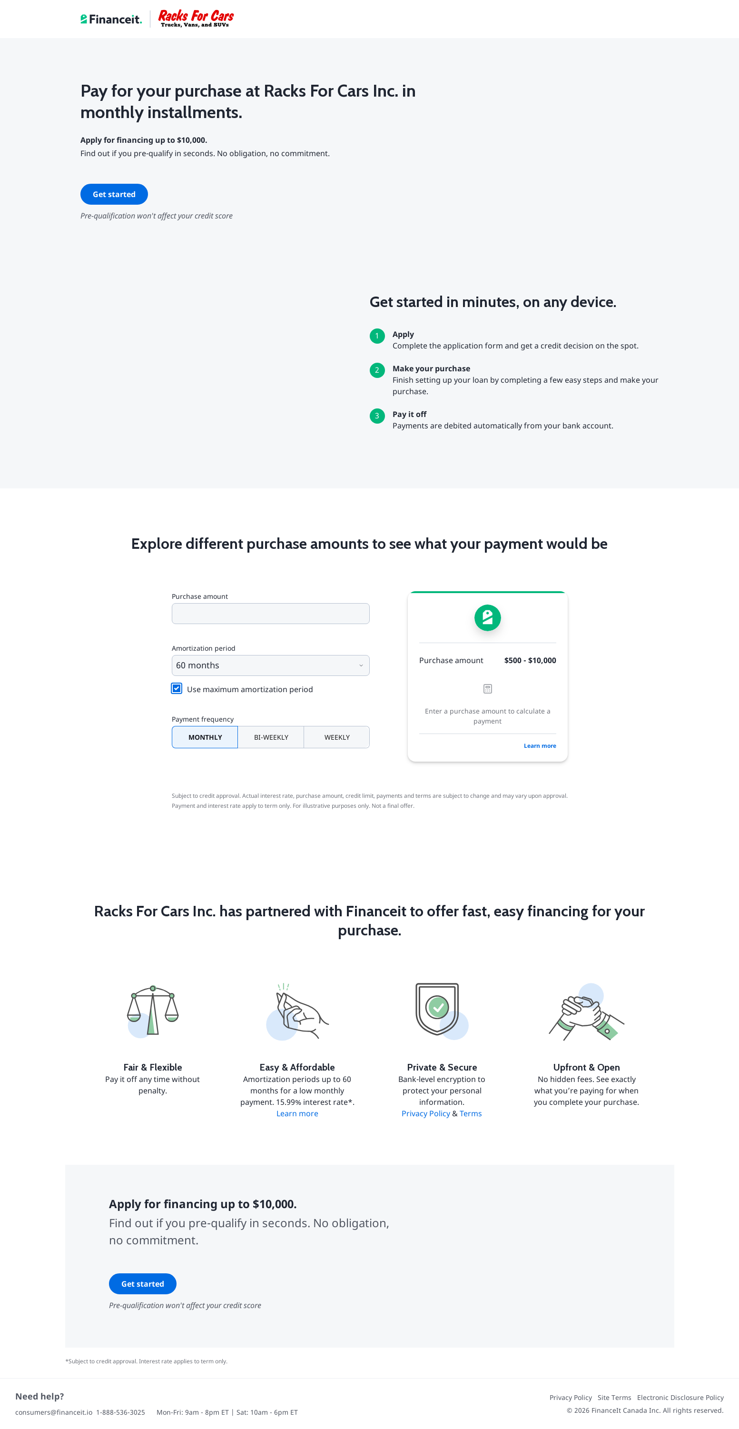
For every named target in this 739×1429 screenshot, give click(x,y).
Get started (114, 194)
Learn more (540, 746)
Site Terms (614, 1397)
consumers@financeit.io (53, 1412)
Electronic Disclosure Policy (680, 1397)
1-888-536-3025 (120, 1412)
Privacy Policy (426, 1113)
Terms (471, 1113)
